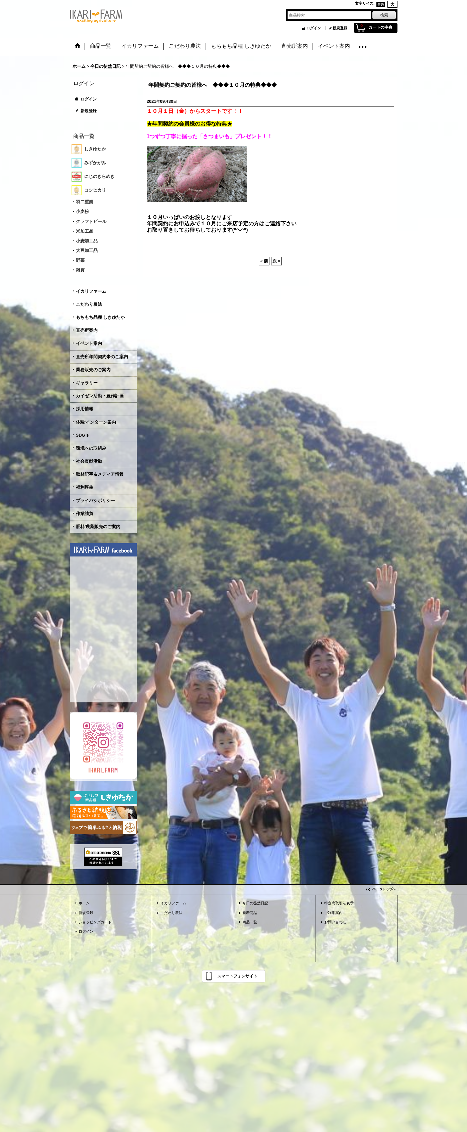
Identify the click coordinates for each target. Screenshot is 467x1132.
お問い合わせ (335, 922)
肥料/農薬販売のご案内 (98, 526)
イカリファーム (91, 291)
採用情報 (84, 408)
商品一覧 (249, 922)
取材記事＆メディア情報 (100, 474)
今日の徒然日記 (255, 903)
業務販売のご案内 (93, 369)
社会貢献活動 (89, 461)
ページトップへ (384, 889)
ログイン (313, 28)
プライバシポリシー (95, 500)
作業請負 (84, 513)
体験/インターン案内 (96, 422)
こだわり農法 (89, 304)
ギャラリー (87, 382)
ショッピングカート (95, 922)
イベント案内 (89, 343)
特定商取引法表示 (339, 903)
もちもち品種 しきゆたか (100, 317)
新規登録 (340, 28)
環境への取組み (91, 448)
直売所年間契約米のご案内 (102, 356)
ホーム (84, 903)
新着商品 (249, 913)
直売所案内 (87, 330)
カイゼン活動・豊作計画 (100, 395)
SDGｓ (83, 435)
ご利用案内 (333, 913)
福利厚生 (84, 487)
